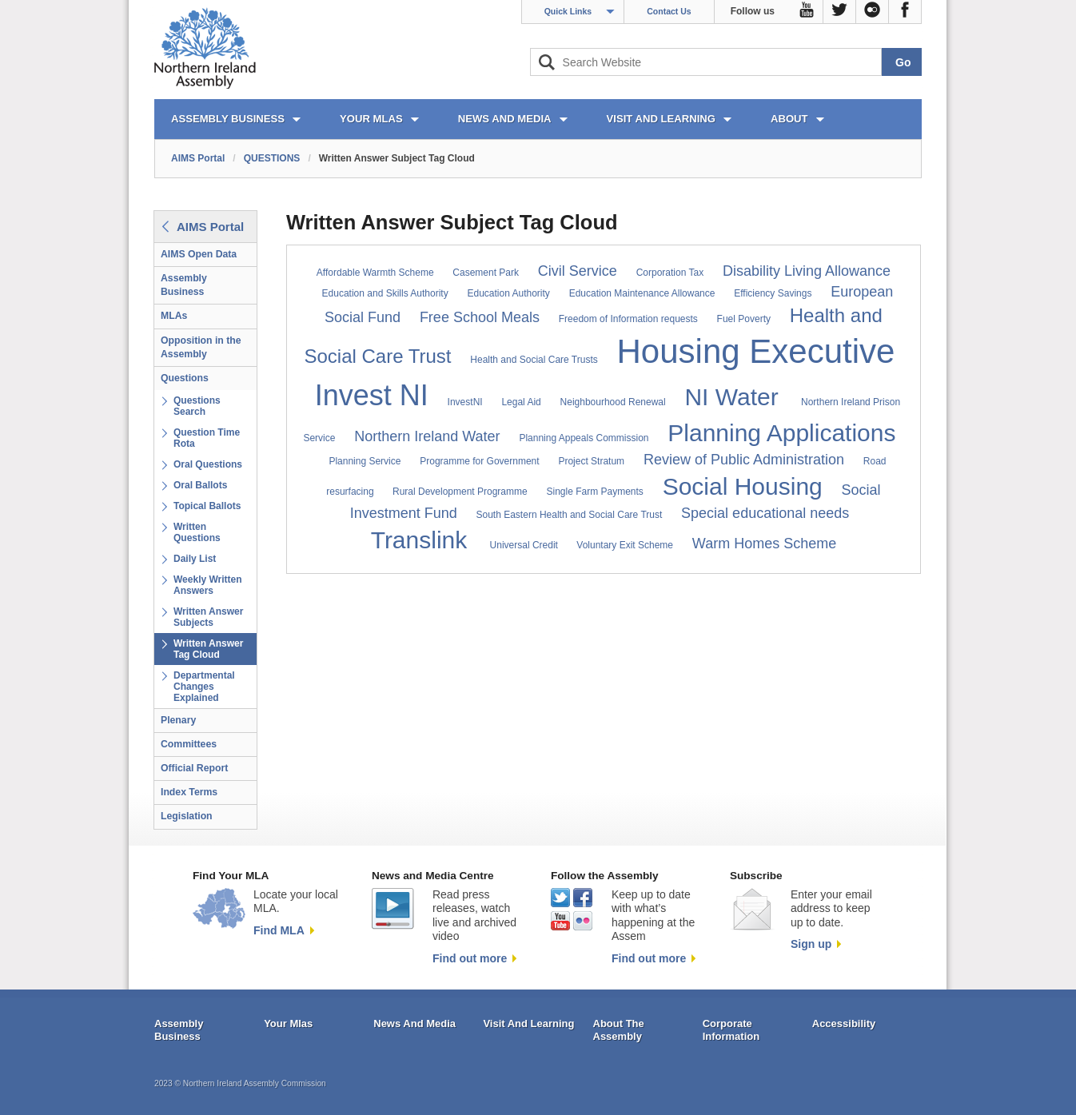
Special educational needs (765, 513)
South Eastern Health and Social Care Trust (569, 514)
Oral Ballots (200, 485)
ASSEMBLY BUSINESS (228, 119)
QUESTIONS (272, 158)
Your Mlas (288, 1023)
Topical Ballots (207, 506)
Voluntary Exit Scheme (624, 545)
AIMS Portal (198, 158)
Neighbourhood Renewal (613, 402)
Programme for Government (479, 461)
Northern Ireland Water (427, 436)
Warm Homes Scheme (764, 544)
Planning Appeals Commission (583, 438)
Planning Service (365, 461)
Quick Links (568, 11)
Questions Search (197, 406)
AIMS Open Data (199, 254)
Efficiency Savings (772, 293)
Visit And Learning (528, 1023)
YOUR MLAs (371, 119)
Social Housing (743, 486)
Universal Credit (525, 545)
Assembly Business (184, 285)
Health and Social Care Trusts (533, 359)
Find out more (469, 958)
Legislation (187, 816)
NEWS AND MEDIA (505, 119)
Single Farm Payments (594, 491)
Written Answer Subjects (208, 617)
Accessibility (844, 1023)
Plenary (178, 720)
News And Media (414, 1023)
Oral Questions (207, 464)
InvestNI (465, 402)
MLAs (174, 315)
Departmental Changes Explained (204, 686)
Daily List (194, 558)
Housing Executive (756, 351)
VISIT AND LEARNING (661, 119)
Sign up (811, 944)
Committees (189, 744)
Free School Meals (480, 317)
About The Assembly (618, 1029)
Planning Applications (781, 433)
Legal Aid (520, 402)
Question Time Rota (206, 438)
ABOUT (789, 119)
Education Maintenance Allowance (642, 293)
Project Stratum (591, 461)
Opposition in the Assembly (201, 347)
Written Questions (197, 532)
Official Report (194, 768)
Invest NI (371, 395)
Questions (185, 378)
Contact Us (669, 11)
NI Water (734, 397)
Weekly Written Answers (207, 585)
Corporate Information (731, 1029)
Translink (422, 540)
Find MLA (279, 930)
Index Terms (189, 792)
